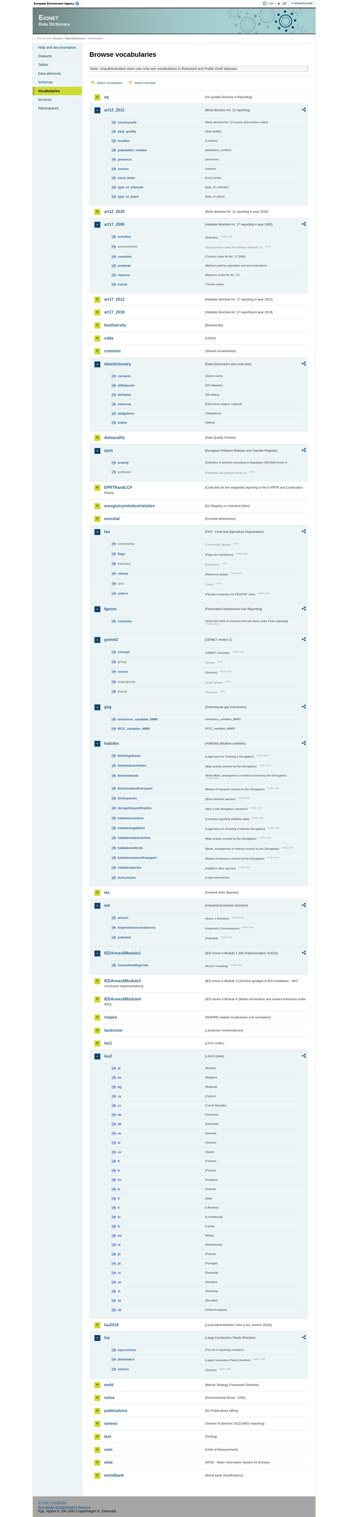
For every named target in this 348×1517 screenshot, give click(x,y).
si (119, 1291)
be (119, 1077)
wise (108, 1462)
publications (115, 1411)
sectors (123, 1369)
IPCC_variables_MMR (134, 728)
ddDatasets (126, 385)
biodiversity (115, 325)
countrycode (127, 122)
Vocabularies (49, 91)
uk (119, 1310)
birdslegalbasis (129, 756)
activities (124, 236)
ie (119, 1189)
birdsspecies (127, 798)
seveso (111, 1423)
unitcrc (123, 593)
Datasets (45, 56)
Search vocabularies (109, 82)
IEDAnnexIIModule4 (122, 999)
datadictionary (117, 364)
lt (119, 1207)
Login (270, 3)
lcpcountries (127, 1350)
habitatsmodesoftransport (137, 858)
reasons (124, 275)
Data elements (49, 73)
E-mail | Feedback (52, 1502)
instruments (127, 877)
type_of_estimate (131, 187)
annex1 (123, 918)
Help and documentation (57, 47)
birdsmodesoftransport (135, 788)
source (123, 671)
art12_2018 (114, 211)
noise (109, 1398)
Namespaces (48, 108)
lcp (107, 1338)
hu (120, 1180)
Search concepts (145, 82)
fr (119, 1170)
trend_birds (126, 178)
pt (119, 1263)
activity (123, 462)
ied (107, 905)
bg (120, 1087)
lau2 (108, 1056)
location (124, 141)
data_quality (127, 131)
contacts (124, 376)
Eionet (57, 38)
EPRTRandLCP (118, 487)
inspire (110, 1017)
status (122, 422)
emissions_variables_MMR (138, 719)
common (112, 351)
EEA (58, 3)
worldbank (114, 1475)
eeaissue (124, 404)
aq (106, 97)
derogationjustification (135, 808)
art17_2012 (114, 299)
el (119, 1143)
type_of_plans (128, 196)
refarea (123, 573)
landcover (113, 1030)
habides (111, 743)
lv (119, 1226)
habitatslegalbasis (131, 828)
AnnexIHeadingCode (133, 965)
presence (125, 159)
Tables (43, 65)
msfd (109, 1385)
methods (124, 266)
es (119, 1152)
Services (45, 100)
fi (119, 1161)
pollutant (124, 937)
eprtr (108, 450)
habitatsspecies (129, 867)
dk (119, 1124)
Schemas (45, 82)
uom (108, 1449)
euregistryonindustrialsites (129, 506)
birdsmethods (128, 775)
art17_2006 (114, 224)
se (119, 1282)
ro (119, 1273)
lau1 (108, 1043)
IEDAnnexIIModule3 (122, 981)
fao (107, 532)
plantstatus (126, 1359)
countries (125, 256)
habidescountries (131, 818)
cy (119, 1096)
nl (119, 1245)
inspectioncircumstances (137, 927)
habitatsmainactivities (134, 838)
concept (124, 652)
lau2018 (111, 1325)
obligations (126, 413)
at (119, 1068)
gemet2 (111, 640)
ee (119, 1133)
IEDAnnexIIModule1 (122, 953)
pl (119, 1254)
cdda (108, 338)
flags (121, 554)
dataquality (114, 437)
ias (107, 892)
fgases (110, 609)
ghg (107, 707)
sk (119, 1300)
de (119, 1114)
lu (119, 1217)
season (123, 169)
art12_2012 (114, 110)
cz (119, 1105)
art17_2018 (114, 312)
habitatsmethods (130, 848)
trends (122, 284)
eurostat (112, 519)
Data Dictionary (74, 38)
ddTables (124, 395)
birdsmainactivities (132, 765)
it (119, 1198)
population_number (132, 150)
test (107, 1436)
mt (120, 1235)
